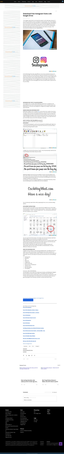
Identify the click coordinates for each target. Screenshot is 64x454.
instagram (37, 346)
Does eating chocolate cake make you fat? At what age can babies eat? (29, 380)
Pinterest (42, 444)
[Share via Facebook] (23, 355)
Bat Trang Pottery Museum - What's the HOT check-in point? (50, 380)
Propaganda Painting (9, 419)
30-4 (6, 416)
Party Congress (8, 413)
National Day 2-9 (8, 424)
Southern (16, 415)
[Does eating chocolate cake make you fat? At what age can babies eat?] (29, 372)
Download (25, 348)
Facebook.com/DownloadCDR (52, 443)
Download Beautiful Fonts (28, 350)
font (33, 346)
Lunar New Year (8, 435)
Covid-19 (7, 421)
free (29, 346)
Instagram (42, 443)
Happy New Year (8, 437)
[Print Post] (34, 355)
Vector (7, 410)
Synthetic (25, 351)
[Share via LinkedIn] (29, 355)
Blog (48, 411)
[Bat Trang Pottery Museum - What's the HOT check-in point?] (50, 372)
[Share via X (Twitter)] (26, 355)
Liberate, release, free (9, 415)
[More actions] (56, 11)
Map (6, 422)
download (25, 346)
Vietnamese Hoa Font (24, 419)
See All (59, 365)
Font (21, 410)
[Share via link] (31, 355)
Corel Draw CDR (8, 411)
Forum (48, 413)
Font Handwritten (23, 418)
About (48, 410)
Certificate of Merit (8, 418)
